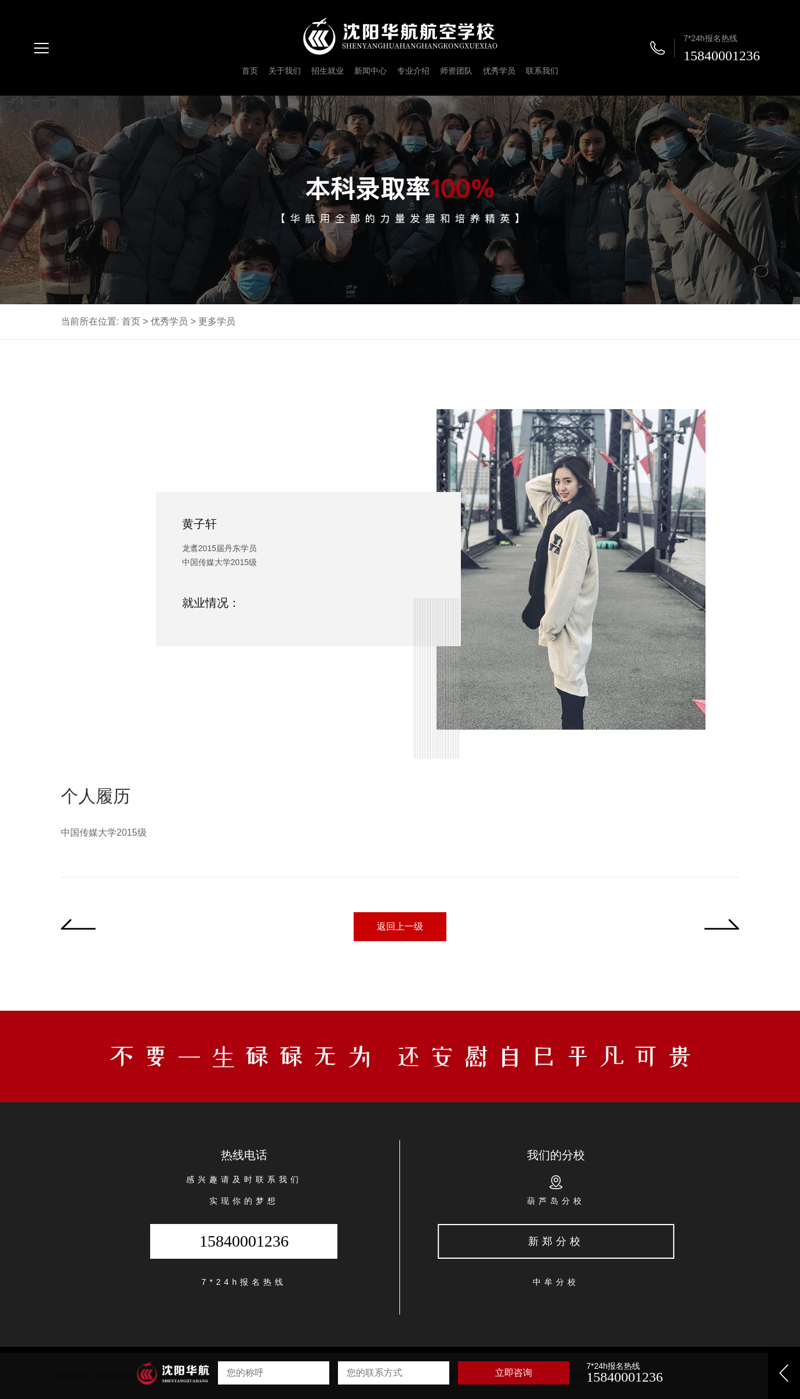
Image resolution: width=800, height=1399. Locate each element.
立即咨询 (513, 1373)
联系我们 (542, 70)
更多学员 (216, 321)
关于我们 (284, 70)
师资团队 (456, 70)
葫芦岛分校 (556, 1200)
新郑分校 (556, 1241)
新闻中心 (370, 70)
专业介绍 (413, 70)
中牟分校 (556, 1282)
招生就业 (327, 70)
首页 (250, 70)
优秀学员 (499, 70)
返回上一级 (400, 926)
